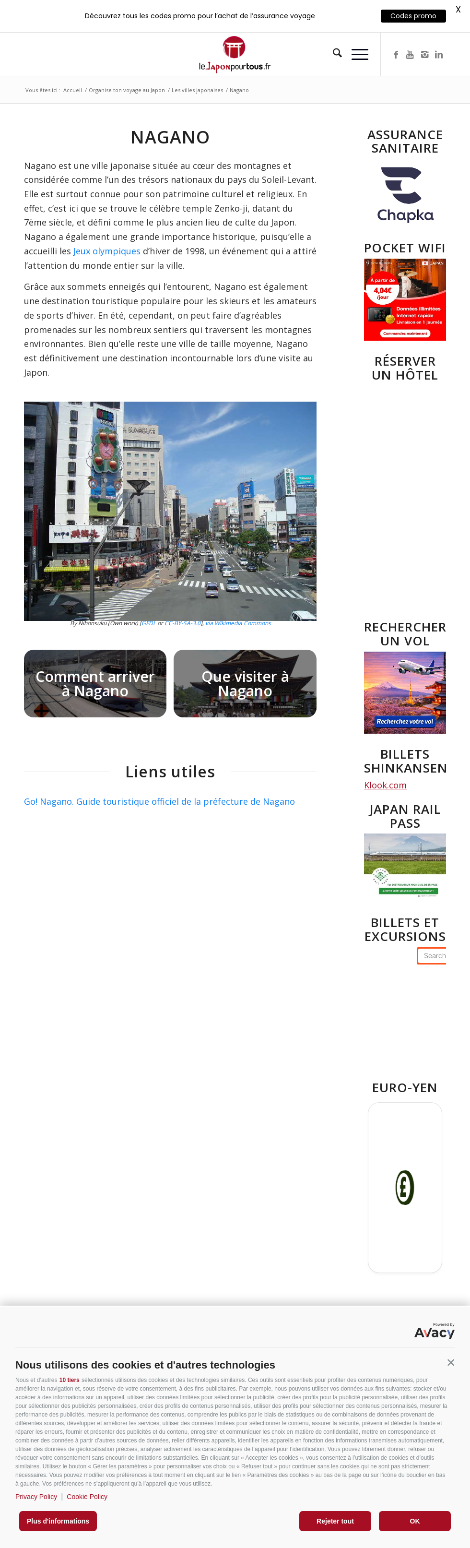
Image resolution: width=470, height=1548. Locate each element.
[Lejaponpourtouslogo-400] (235, 54)
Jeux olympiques (107, 251)
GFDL (148, 623)
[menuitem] (332, 54)
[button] (451, 1363)
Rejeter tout (335, 1521)
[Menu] (355, 54)
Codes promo (413, 16)
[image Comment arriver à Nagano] (99, 687)
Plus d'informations (58, 1521)
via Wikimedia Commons (238, 623)
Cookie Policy (87, 1496)
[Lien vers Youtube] (410, 54)
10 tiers (69, 1380)
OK (415, 1521)
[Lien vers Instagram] (424, 54)
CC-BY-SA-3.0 (182, 623)
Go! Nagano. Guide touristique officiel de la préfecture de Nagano (159, 801)
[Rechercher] (332, 54)
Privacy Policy (36, 1496)
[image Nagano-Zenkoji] (248, 687)
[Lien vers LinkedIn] (439, 54)
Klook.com (385, 785)
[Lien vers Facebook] (395, 54)
